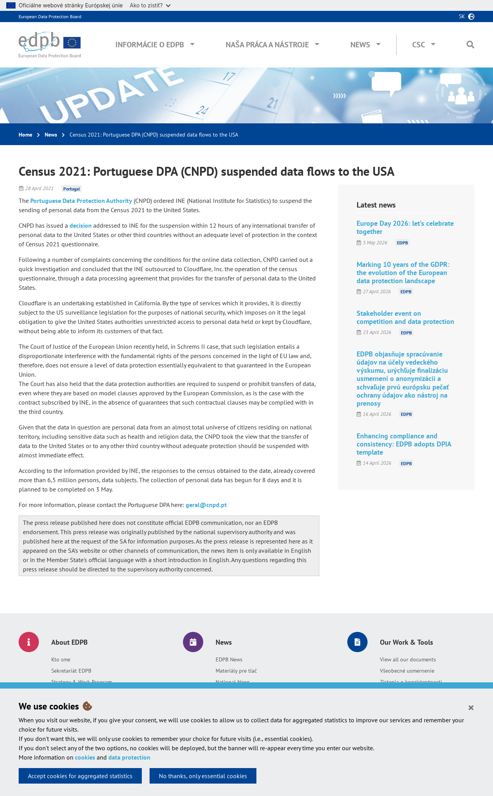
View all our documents (408, 659)
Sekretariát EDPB (71, 670)
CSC (418, 45)
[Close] (471, 707)
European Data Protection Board (50, 16)
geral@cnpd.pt (206, 505)
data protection (129, 757)
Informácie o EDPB (149, 45)
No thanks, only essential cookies (203, 776)
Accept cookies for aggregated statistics (80, 776)
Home (25, 134)
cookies (85, 757)
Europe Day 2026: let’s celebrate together (405, 227)
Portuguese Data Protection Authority (81, 200)
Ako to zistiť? (150, 5)
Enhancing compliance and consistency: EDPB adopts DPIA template (404, 444)
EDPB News (229, 659)
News (360, 45)
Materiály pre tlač (236, 670)
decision (81, 225)
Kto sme (60, 659)
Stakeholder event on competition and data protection (405, 317)
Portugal (71, 188)
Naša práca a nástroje (267, 45)
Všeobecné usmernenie (407, 670)
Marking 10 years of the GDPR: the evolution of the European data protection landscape (403, 272)
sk (462, 16)
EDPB (402, 243)
